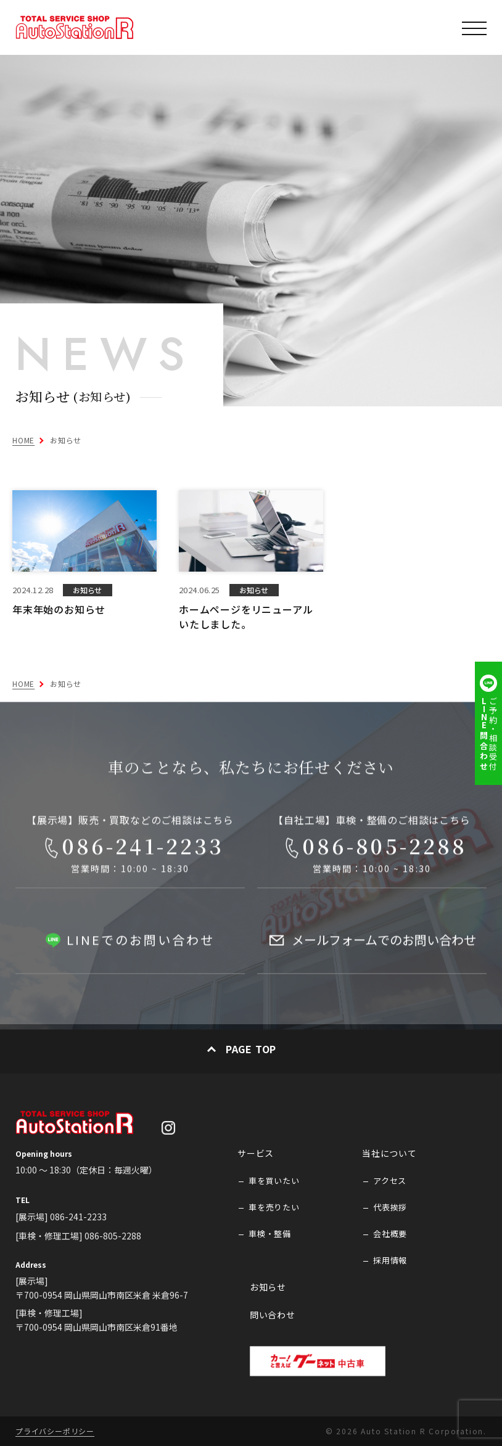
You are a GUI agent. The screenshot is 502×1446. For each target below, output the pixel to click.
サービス (255, 1153)
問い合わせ (272, 1315)
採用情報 (390, 1260)
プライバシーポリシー (54, 1431)
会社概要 (390, 1233)
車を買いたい (274, 1180)
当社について (389, 1153)
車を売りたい (274, 1207)
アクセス (389, 1180)
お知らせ (268, 1287)
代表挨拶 (390, 1207)
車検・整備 (270, 1233)
